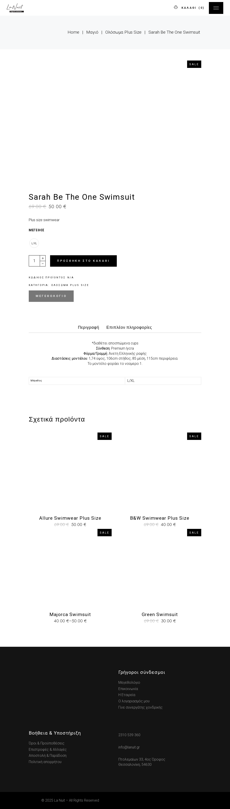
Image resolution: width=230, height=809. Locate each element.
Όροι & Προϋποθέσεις (46, 743)
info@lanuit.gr (129, 747)
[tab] (88, 329)
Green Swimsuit (160, 614)
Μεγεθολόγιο (51, 296)
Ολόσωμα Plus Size (70, 285)
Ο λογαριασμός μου (134, 701)
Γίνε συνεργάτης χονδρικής (140, 707)
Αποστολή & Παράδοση (47, 755)
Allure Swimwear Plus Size (70, 518)
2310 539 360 (129, 735)
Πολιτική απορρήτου (45, 762)
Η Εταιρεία (126, 695)
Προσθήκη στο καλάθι (83, 260)
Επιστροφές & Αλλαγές (48, 749)
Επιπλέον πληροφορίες (129, 327)
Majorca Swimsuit (70, 614)
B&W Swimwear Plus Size (159, 518)
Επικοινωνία (128, 689)
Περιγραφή (88, 327)
